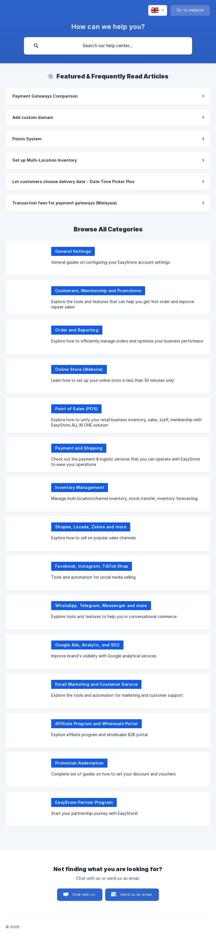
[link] (108, 96)
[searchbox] (108, 46)
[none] (157, 10)
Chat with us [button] (83, 894)
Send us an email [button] (136, 894)
